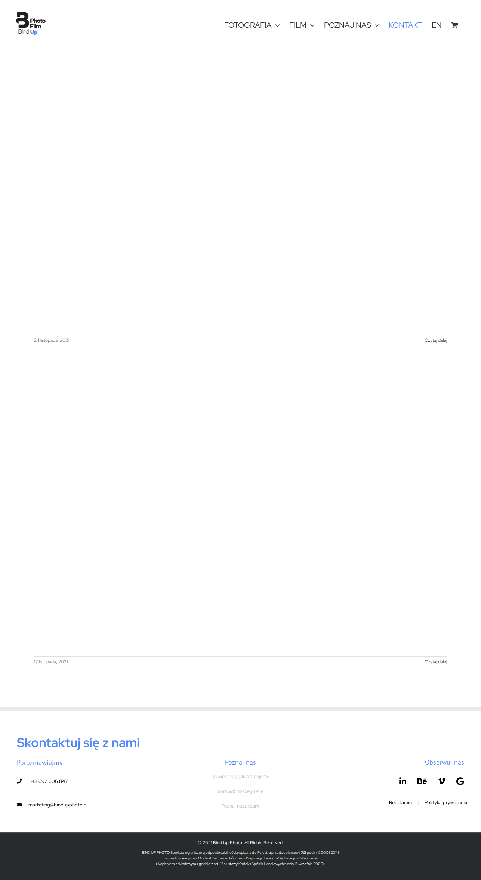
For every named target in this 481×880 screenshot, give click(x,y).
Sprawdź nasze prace (240, 791)
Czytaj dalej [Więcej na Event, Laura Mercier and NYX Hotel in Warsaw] (436, 662)
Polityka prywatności (447, 802)
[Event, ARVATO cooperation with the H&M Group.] (240, 186)
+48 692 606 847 (48, 781)
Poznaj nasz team (240, 806)
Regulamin (400, 802)
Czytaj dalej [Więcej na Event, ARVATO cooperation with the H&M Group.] (436, 340)
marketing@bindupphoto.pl (58, 805)
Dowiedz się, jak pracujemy (240, 776)
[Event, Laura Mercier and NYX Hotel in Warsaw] (240, 507)
